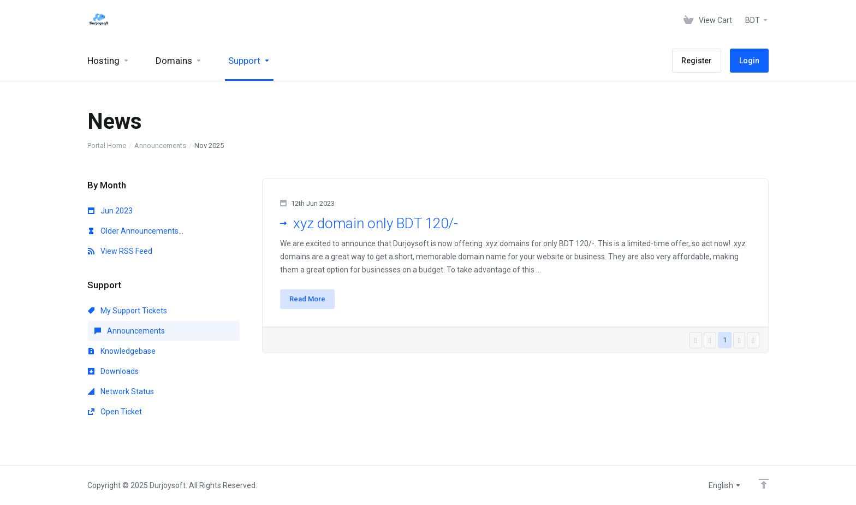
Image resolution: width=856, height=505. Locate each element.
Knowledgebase (122, 351)
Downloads (113, 371)
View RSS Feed (120, 251)
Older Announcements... (135, 231)
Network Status (121, 391)
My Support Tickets (127, 310)
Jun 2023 (110, 210)
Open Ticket (115, 411)
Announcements (160, 145)
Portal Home (106, 145)
